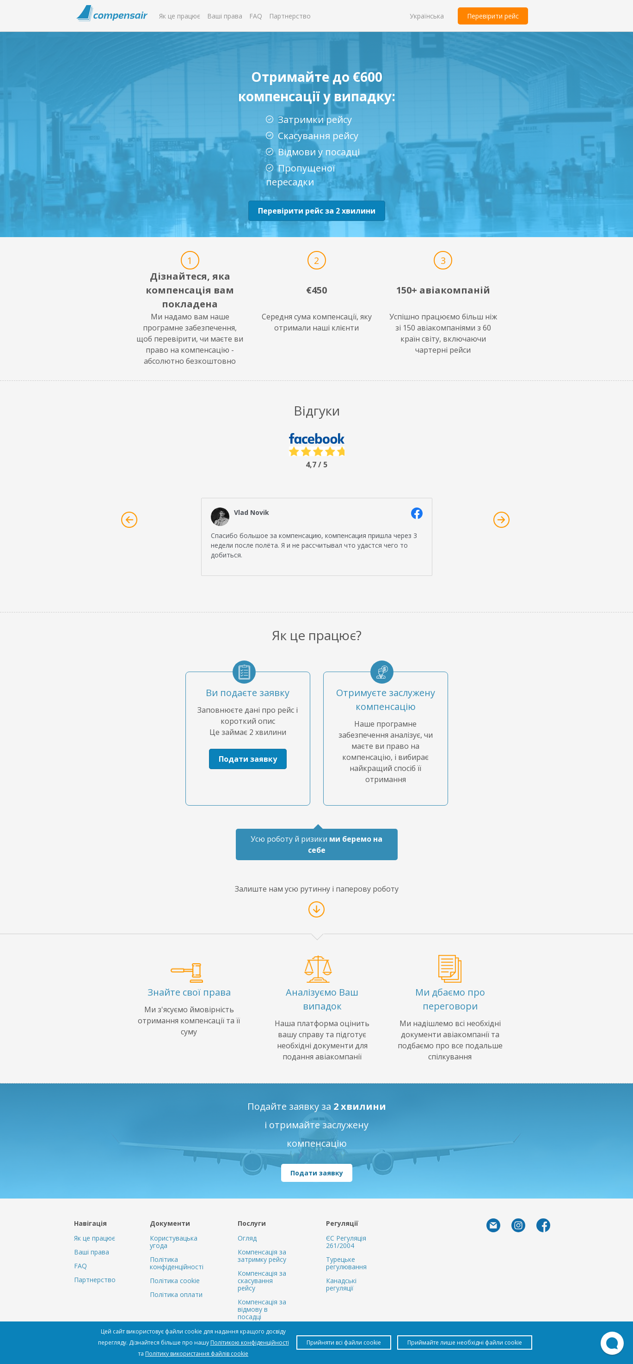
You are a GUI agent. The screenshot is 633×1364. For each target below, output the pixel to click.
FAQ (255, 16)
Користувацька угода (173, 1242)
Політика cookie (175, 1280)
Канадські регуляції (341, 1284)
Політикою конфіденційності (249, 1342)
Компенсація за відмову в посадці (262, 1309)
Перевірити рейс (493, 16)
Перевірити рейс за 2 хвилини (316, 211)
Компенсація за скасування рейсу (262, 1280)
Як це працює (179, 16)
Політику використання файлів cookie (196, 1354)
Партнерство (290, 16)
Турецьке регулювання (346, 1263)
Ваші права (224, 16)
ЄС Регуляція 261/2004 (346, 1242)
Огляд (247, 1238)
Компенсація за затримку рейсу (262, 1256)
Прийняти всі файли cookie (344, 1342)
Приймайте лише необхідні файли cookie (464, 1342)
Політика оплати (176, 1294)
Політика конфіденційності (176, 1263)
